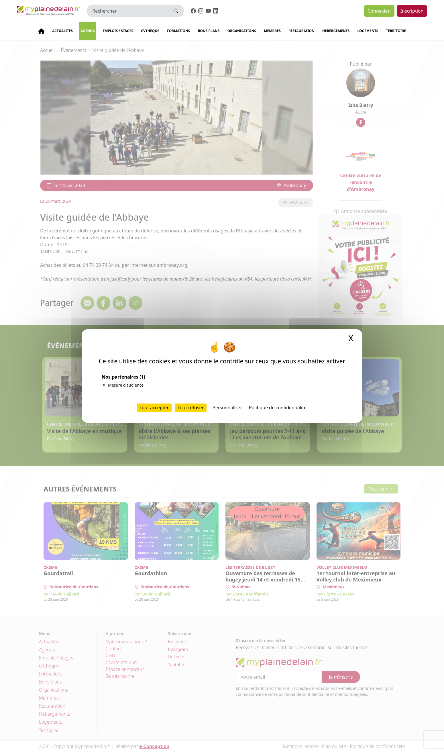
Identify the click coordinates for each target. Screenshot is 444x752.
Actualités (62, 30)
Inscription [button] (412, 11)
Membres (272, 30)
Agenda (87, 30)
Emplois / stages (118, 30)
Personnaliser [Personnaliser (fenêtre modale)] (227, 407)
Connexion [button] (379, 11)
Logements (367, 30)
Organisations (241, 30)
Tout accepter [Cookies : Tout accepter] (154, 407)
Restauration (301, 30)
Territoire (396, 30)
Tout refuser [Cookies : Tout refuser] (191, 407)
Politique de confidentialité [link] (278, 407)
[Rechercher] (127, 11)
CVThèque (150, 30)
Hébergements (335, 30)
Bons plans (209, 30)
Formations (178, 30)
